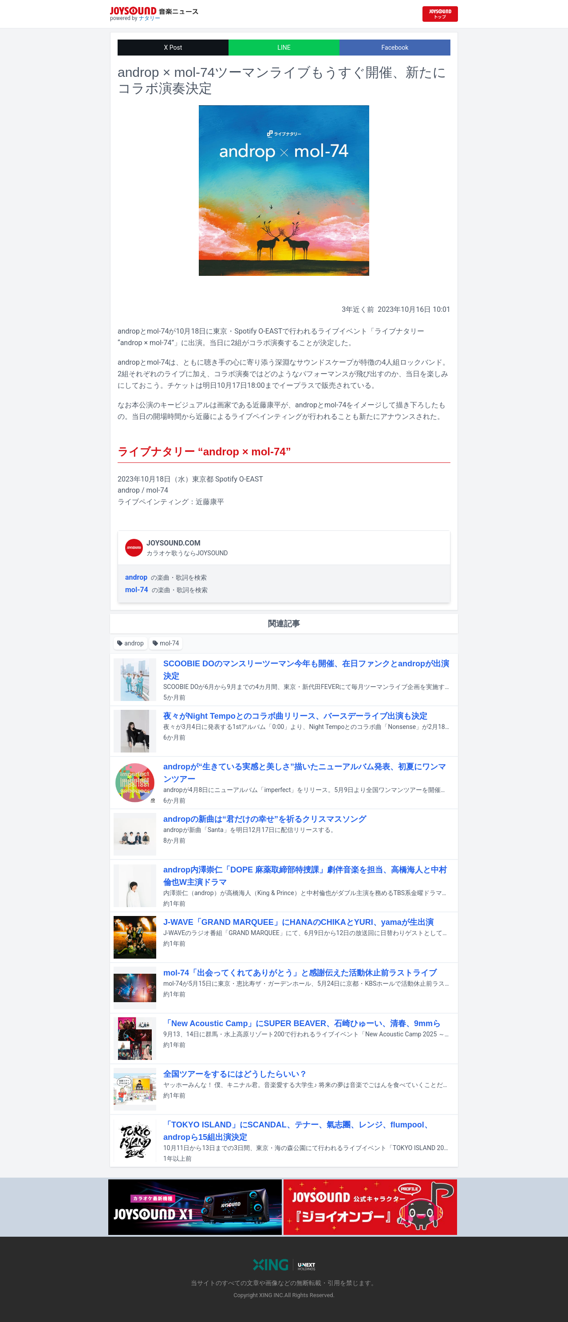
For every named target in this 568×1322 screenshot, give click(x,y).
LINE (283, 47)
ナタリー (149, 18)
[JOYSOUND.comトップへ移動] (440, 14)
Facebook (395, 47)
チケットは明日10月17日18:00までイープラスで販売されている (269, 385)
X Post (173, 47)
